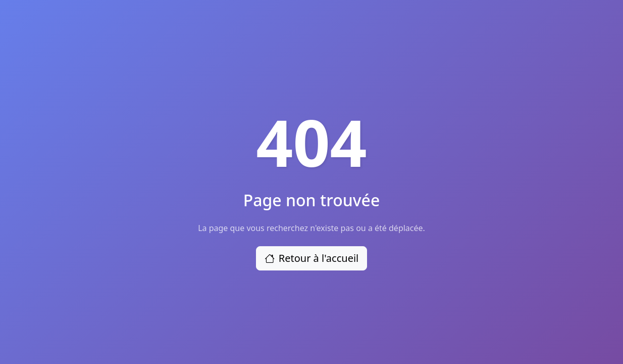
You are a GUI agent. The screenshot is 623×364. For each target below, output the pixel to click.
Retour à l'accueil (312, 258)
